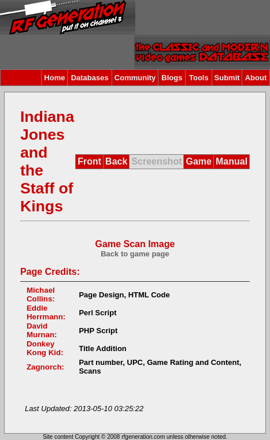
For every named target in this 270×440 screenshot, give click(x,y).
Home (54, 77)
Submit (227, 77)
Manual (231, 161)
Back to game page (135, 253)
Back (116, 161)
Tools (199, 77)
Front (89, 161)
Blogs (171, 77)
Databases (90, 77)
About (256, 77)
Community (135, 77)
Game (198, 161)
